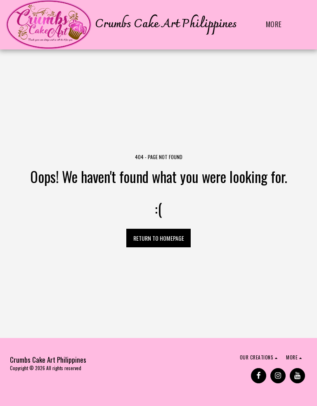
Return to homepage (158, 238)
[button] (304, 24)
